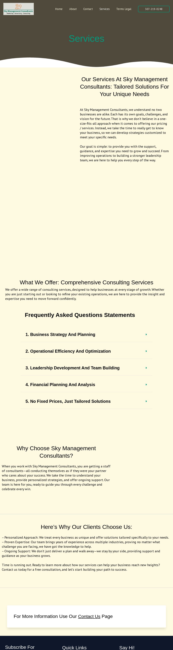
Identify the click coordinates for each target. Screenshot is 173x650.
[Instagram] (79, 595)
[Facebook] (65, 595)
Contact (90, 9)
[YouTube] (87, 595)
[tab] (86, 228)
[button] (154, 9)
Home (63, 9)
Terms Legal (124, 9)
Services (106, 9)
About (76, 9)
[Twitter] (72, 595)
